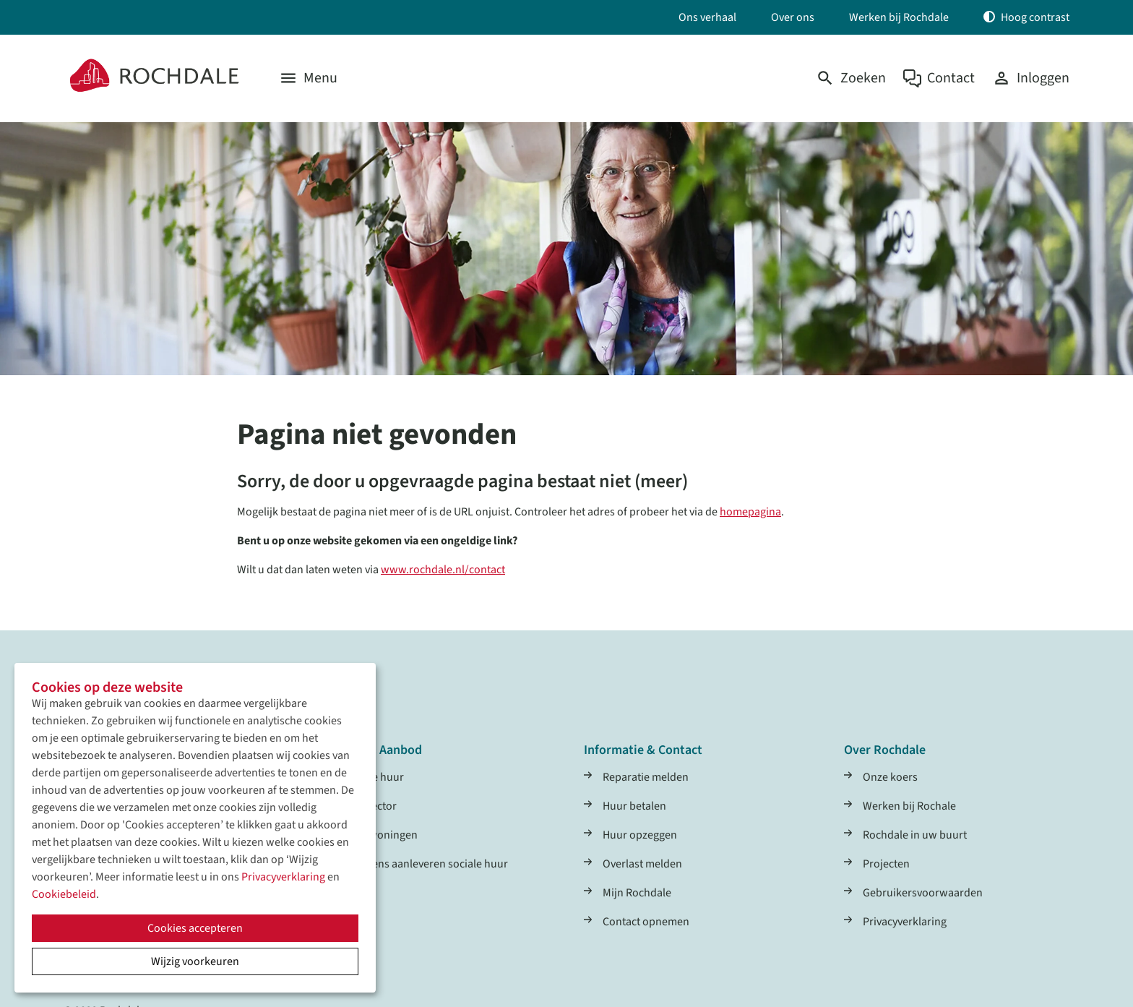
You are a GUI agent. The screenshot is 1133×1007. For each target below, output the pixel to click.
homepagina (750, 512)
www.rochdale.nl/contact (443, 570)
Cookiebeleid (64, 894)
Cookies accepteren (195, 928)
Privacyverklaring (283, 877)
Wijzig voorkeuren (195, 961)
